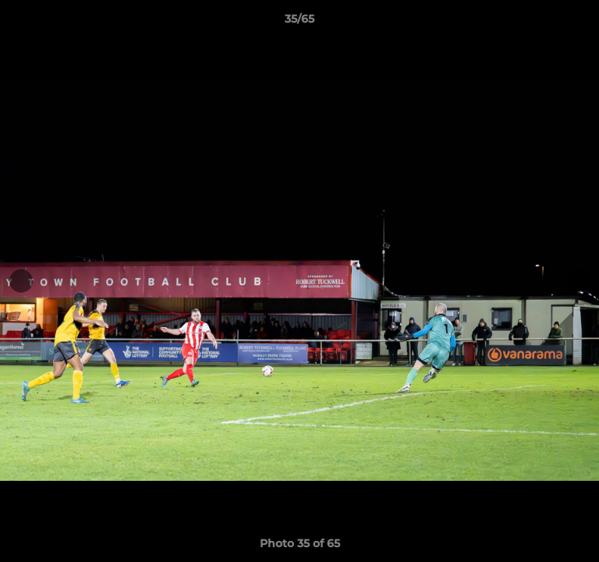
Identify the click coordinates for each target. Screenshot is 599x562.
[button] (580, 23)
